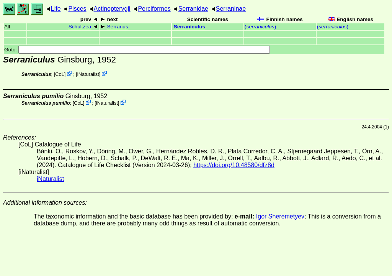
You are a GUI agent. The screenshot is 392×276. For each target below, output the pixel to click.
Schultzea (80, 27)
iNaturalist (88, 74)
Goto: (137, 50)
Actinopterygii (112, 8)
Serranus (117, 27)
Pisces (77, 8)
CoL (59, 74)
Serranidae (193, 8)
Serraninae (231, 8)
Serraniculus (189, 27)
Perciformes (154, 8)
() (260, 27)
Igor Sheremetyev (280, 216)
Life (56, 8)
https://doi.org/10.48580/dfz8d (233, 165)
